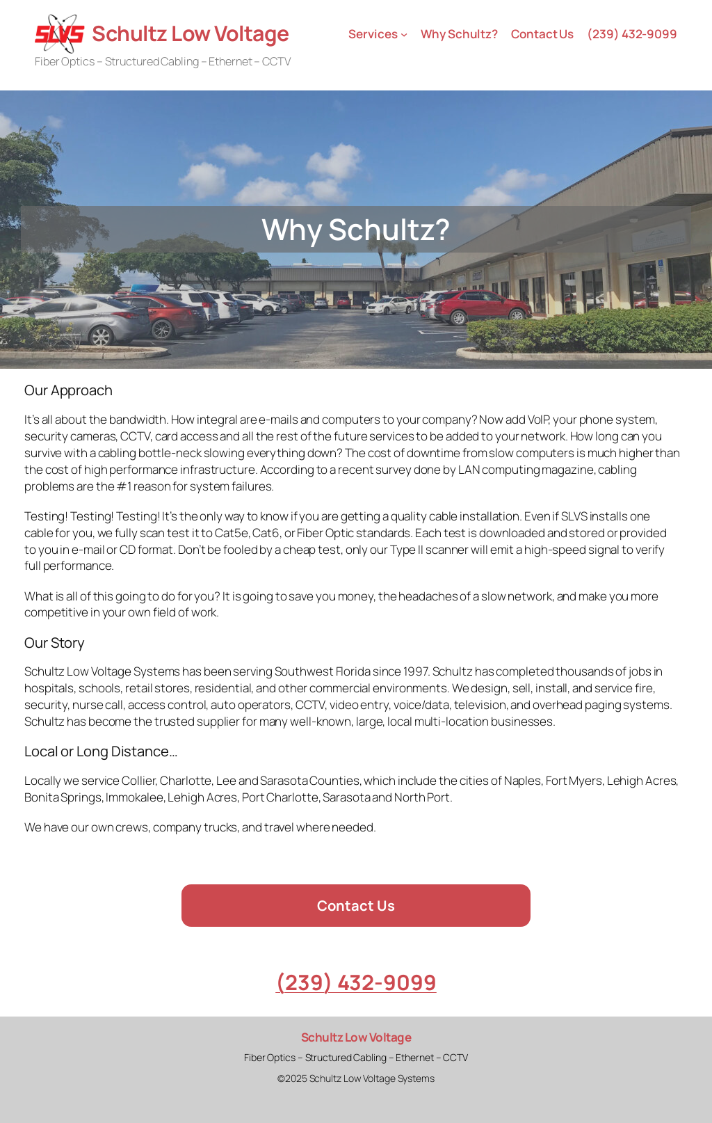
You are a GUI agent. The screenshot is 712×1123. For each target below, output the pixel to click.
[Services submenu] (403, 33)
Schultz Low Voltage (190, 33)
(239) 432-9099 (356, 982)
